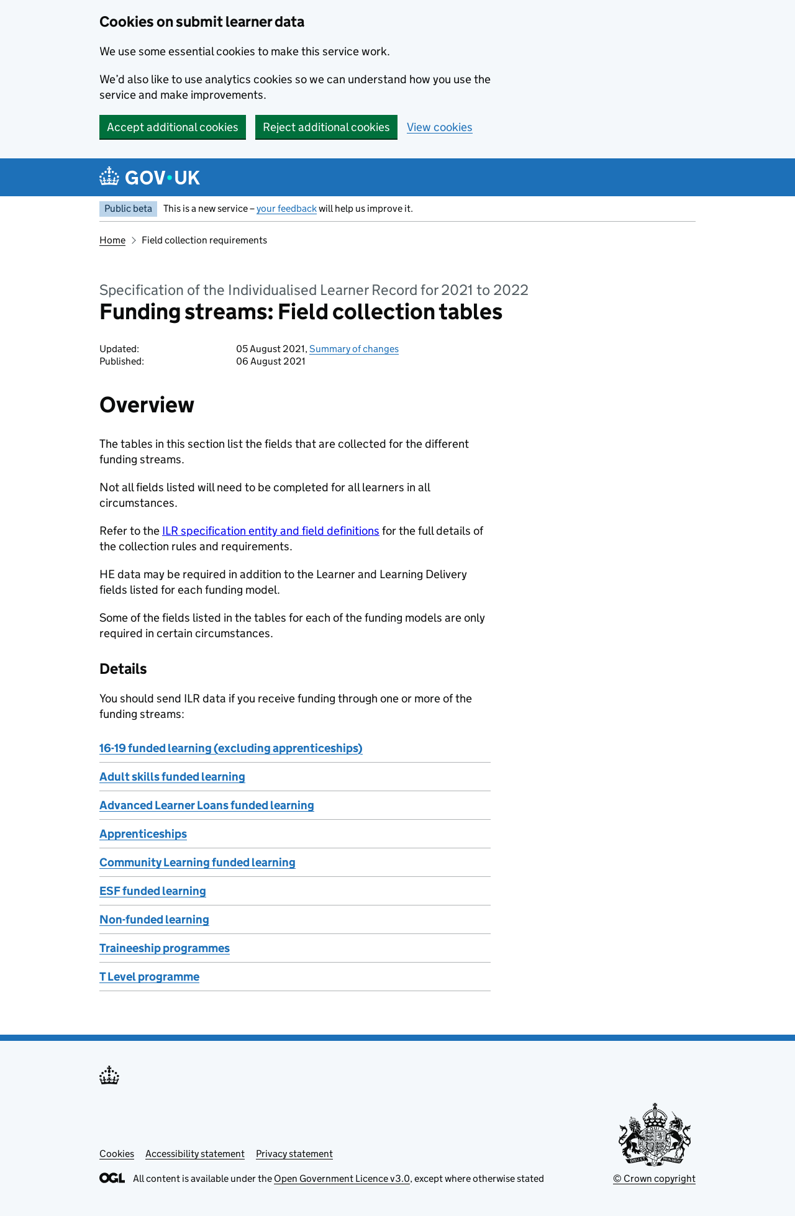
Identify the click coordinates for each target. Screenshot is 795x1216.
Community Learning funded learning (197, 862)
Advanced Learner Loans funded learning (206, 805)
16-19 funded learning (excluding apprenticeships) (231, 748)
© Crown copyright (654, 1178)
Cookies (116, 1153)
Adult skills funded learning (172, 776)
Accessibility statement (195, 1153)
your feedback (287, 208)
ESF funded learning (152, 891)
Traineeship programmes (164, 948)
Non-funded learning (154, 919)
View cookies (440, 127)
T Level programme (149, 976)
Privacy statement (294, 1153)
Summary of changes (354, 349)
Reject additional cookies (326, 127)
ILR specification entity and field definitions (270, 531)
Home (112, 240)
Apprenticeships (143, 834)
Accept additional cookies (172, 127)
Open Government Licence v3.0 (342, 1178)
